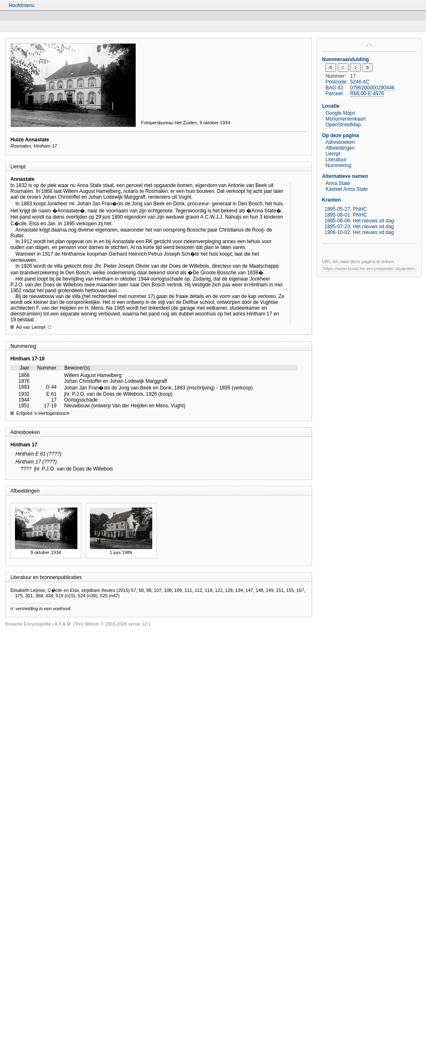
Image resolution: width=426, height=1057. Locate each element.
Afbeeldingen (339, 148)
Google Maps (340, 113)
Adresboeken (340, 142)
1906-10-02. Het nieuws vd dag (359, 232)
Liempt (332, 154)
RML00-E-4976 (367, 93)
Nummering (338, 165)
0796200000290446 (372, 88)
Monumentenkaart (345, 119)
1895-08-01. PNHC (345, 215)
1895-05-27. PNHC (345, 209)
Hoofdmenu (22, 5)
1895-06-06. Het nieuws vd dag (359, 221)
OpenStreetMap (343, 125)
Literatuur (336, 160)
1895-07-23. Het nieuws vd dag (359, 226)
